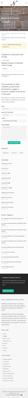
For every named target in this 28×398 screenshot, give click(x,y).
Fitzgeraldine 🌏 (5, 183)
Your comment (5, 124)
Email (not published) (7, 112)
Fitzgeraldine (6, 368)
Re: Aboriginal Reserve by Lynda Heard (11, 262)
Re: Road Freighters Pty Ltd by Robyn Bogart (13, 236)
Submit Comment (14, 142)
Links (4, 345)
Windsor (5, 68)
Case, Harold (4, 168)
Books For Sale (6, 338)
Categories (7, 33)
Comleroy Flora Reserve (7, 207)
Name (2, 106)
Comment (5, 348)
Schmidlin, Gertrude (6, 163)
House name (14, 33)
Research (5, 343)
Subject (3, 118)
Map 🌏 (4, 336)
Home (2, 33)
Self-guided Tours (7, 341)
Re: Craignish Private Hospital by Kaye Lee (12, 218)
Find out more (8, 290)
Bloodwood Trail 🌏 (6, 187)
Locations (14, 152)
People (21, 152)
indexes (5, 350)
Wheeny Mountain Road (7, 192)
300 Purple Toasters (16, 395)
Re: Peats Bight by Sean (7, 266)
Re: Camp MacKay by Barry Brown (10, 257)
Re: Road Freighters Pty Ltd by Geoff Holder (12, 247)
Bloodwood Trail (6, 371)
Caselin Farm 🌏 (5, 173)
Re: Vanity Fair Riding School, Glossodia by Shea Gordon (13, 224)
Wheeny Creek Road (6, 197)
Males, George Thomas (7, 202)
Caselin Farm (6, 364)
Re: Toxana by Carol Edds (8, 252)
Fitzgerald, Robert (6, 178)
